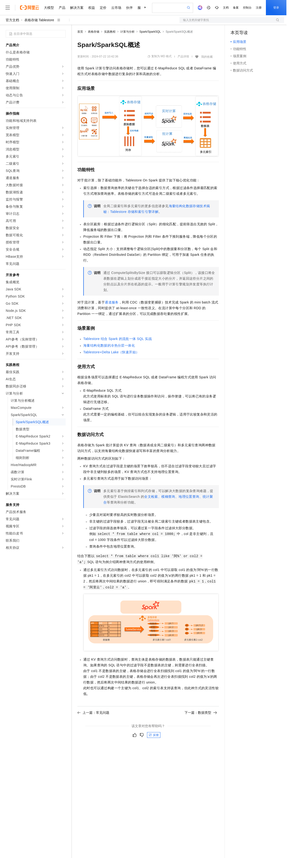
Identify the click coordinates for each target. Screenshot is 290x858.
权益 (91, 8)
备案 (236, 7)
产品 (62, 8)
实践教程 (110, 31)
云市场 (116, 8)
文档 (226, 7)
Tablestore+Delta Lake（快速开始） (111, 352)
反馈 (154, 735)
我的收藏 (207, 56)
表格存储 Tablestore (39, 20)
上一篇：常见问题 (93, 712)
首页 (80, 31)
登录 (276, 7)
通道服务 (112, 302)
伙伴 (129, 8)
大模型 (49, 8)
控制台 (247, 7)
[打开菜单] (7, 7)
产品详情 (183, 56)
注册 (259, 7)
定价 (103, 8)
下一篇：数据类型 (201, 712)
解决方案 (77, 8)
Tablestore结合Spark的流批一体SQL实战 (117, 339)
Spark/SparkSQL (150, 31)
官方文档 (12, 20)
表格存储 (93, 31)
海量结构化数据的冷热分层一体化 (109, 345)
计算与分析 (127, 31)
